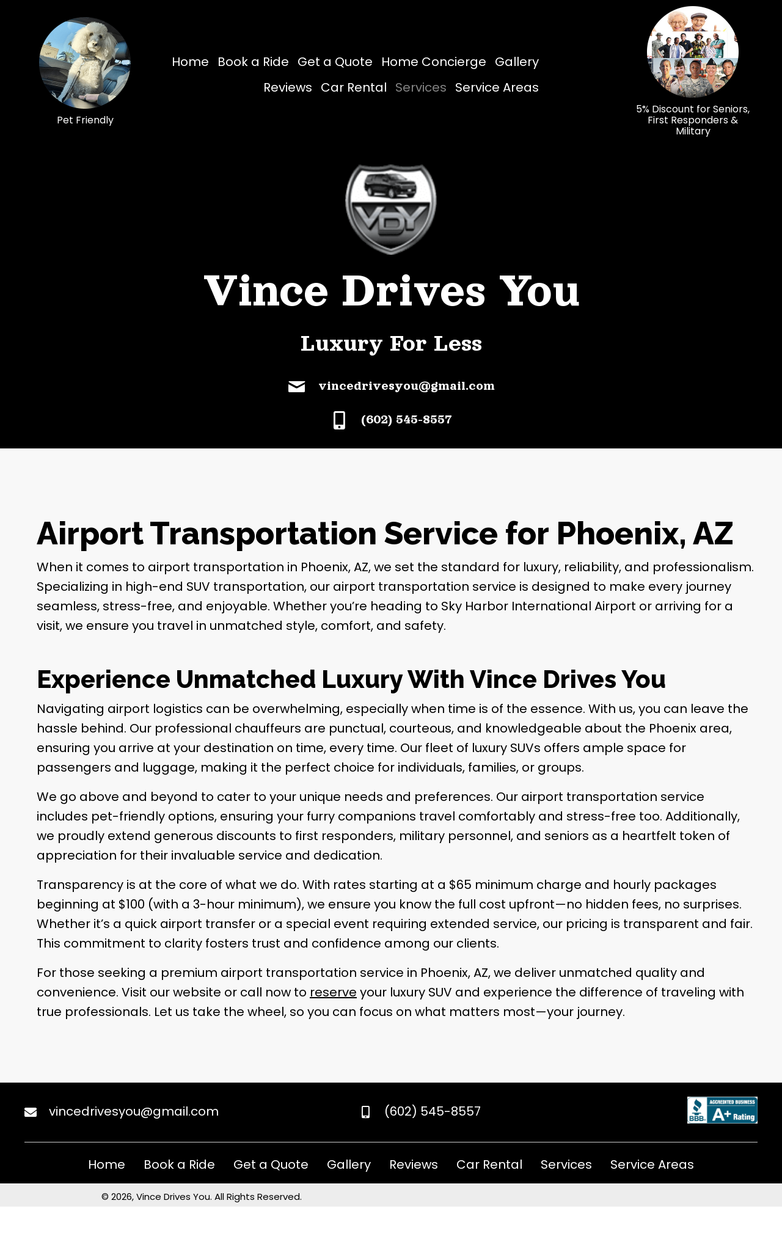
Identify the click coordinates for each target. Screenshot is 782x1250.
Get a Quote (271, 1164)
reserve (333, 992)
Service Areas (652, 1164)
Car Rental (489, 1164)
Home (106, 1164)
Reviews (413, 1164)
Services (566, 1164)
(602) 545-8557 (406, 419)
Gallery (349, 1164)
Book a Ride (179, 1164)
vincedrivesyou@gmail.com (406, 385)
